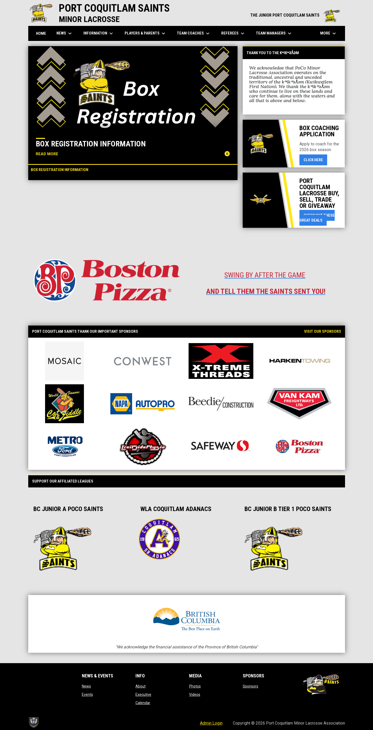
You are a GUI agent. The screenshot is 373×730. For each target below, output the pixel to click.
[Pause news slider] (227, 153)
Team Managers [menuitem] (274, 33)
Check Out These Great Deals (317, 218)
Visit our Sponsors (322, 331)
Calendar (142, 703)
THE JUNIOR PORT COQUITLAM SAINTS (295, 15)
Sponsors (250, 686)
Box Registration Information (91, 143)
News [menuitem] (64, 33)
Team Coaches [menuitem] (194, 33)
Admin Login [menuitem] (211, 723)
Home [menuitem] (41, 33)
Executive (143, 694)
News (86, 686)
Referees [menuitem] (233, 33)
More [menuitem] (328, 33)
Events (87, 694)
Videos (194, 694)
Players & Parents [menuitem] (146, 33)
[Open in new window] (106, 280)
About (140, 686)
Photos (195, 686)
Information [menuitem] (98, 33)
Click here (315, 159)
